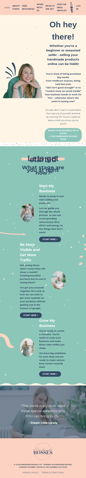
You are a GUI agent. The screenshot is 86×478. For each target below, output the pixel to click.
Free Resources (28, 7)
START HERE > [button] (50, 239)
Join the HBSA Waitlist (62, 7)
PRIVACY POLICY (30, 472)
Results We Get (50, 7)
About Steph (16, 7)
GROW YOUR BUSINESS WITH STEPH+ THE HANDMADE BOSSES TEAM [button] (63, 134)
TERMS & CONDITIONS (52, 472)
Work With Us (40, 7)
